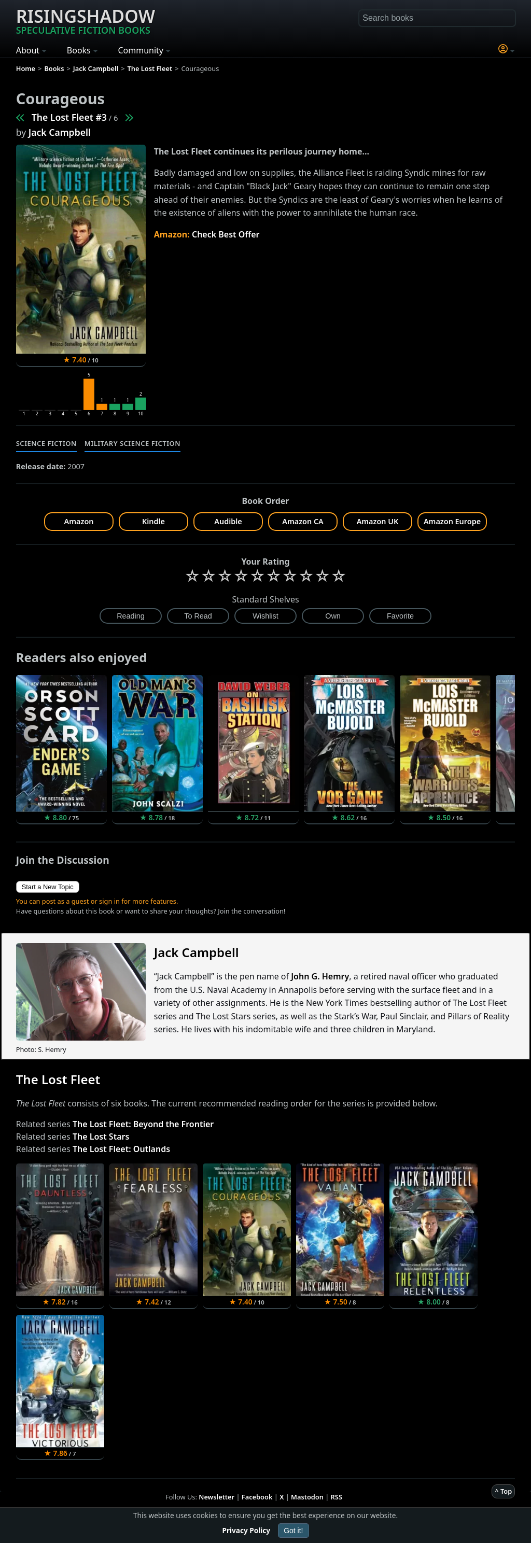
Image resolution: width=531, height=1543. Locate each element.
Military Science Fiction (132, 443)
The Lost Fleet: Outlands (121, 1149)
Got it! (293, 1530)
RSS (336, 1497)
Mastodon (307, 1497)
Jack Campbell (60, 132)
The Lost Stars (101, 1136)
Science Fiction (46, 443)
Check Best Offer (226, 234)
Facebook (257, 1497)
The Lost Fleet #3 (69, 117)
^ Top (503, 1491)
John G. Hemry (320, 976)
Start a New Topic (48, 887)
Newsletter (216, 1497)
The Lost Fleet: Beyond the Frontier (143, 1124)
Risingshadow (85, 20)
